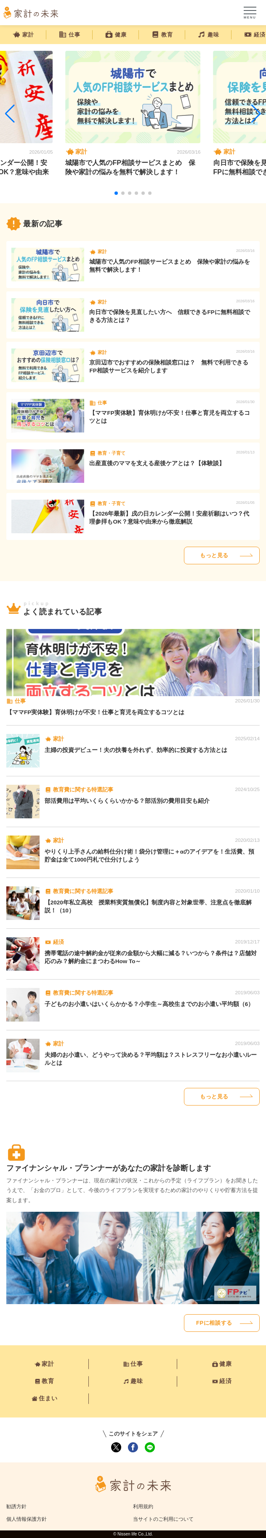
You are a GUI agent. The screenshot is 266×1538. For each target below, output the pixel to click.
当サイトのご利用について (163, 1519)
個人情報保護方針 (26, 1519)
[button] (116, 193)
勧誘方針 (16, 1506)
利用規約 (143, 1506)
